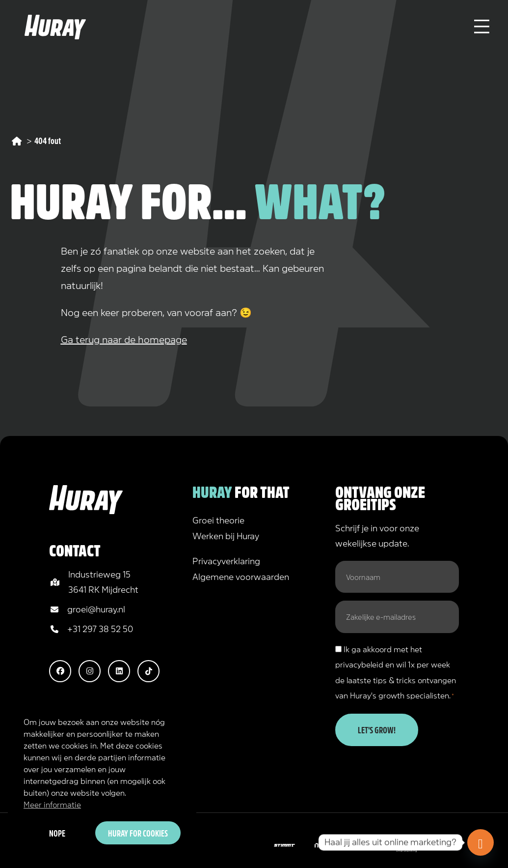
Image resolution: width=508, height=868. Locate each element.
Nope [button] (57, 833)
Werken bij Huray (225, 535)
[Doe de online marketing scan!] (480, 842)
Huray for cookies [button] (138, 833)
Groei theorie (218, 519)
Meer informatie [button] (52, 804)
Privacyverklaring (226, 560)
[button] (60, 671)
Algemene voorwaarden (240, 576)
